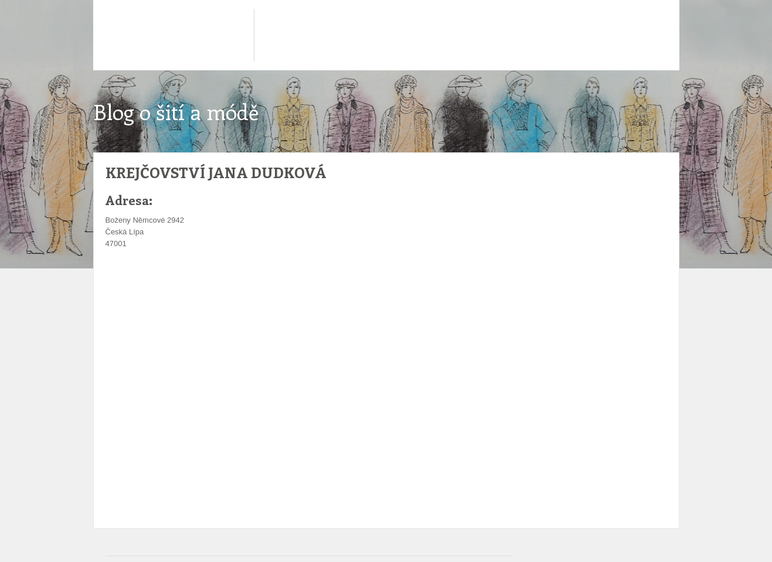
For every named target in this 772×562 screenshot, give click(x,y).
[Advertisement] (313, 284)
